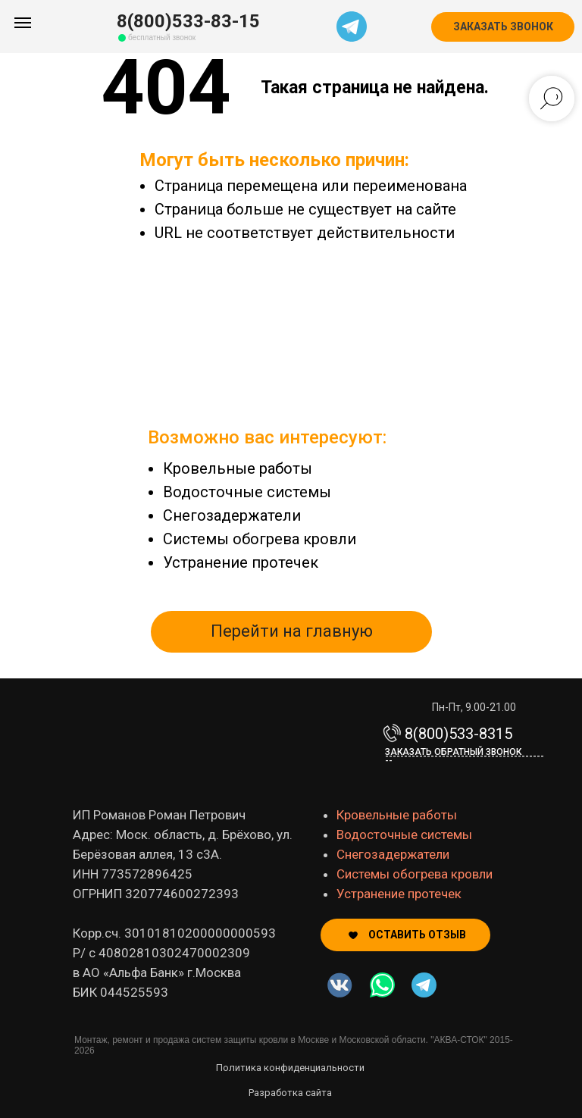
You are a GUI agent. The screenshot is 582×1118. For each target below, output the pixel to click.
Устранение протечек (240, 562)
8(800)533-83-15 (188, 21)
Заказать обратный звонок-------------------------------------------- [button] (464, 756)
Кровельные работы (237, 468)
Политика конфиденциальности (290, 1067)
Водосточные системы (247, 492)
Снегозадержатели (232, 515)
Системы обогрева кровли (259, 539)
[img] (382, 984)
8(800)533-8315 (458, 734)
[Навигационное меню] (22, 22)
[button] (502, 27)
